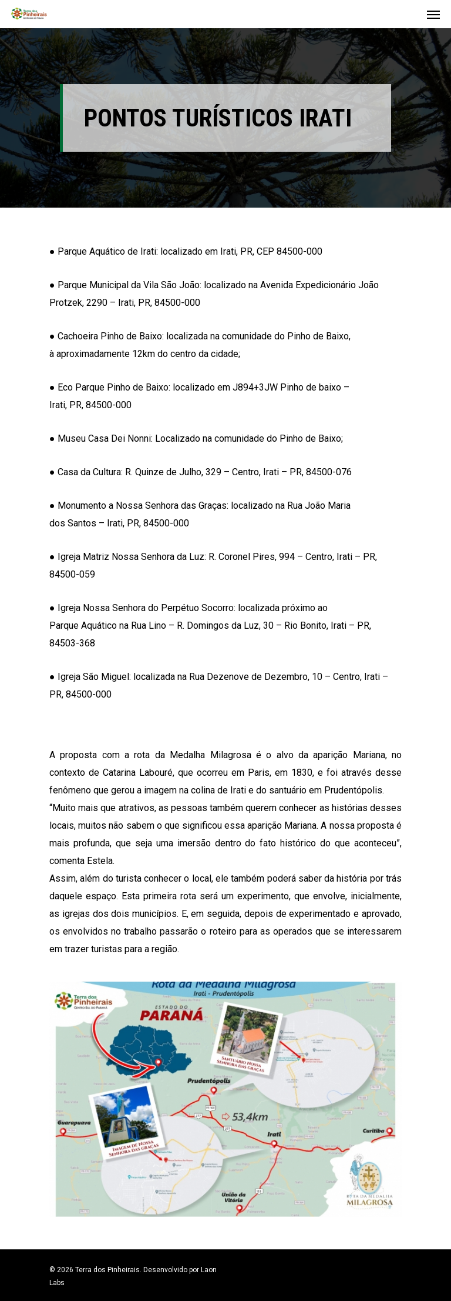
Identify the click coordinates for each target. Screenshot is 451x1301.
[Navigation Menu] (433, 14)
